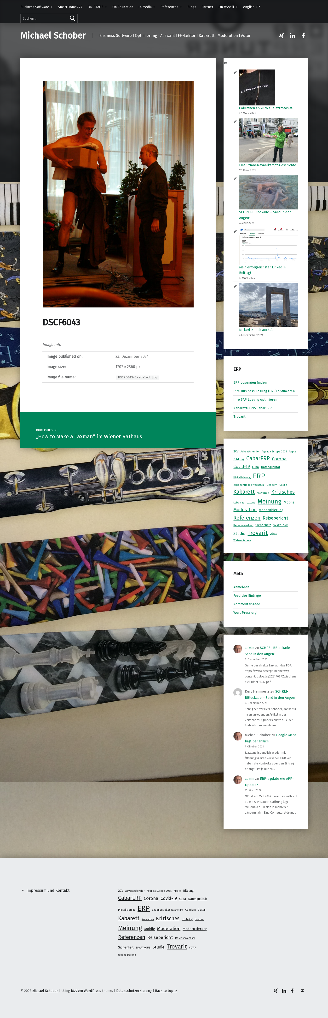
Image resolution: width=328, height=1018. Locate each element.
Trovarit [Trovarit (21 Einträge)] (257, 532)
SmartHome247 (70, 7)
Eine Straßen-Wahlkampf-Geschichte (267, 165)
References (169, 7)
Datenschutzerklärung (134, 991)
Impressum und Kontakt (47, 890)
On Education (122, 7)
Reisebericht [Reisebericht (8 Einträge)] (275, 518)
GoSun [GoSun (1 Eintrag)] (283, 484)
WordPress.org (245, 612)
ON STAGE (95, 7)
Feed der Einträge (247, 595)
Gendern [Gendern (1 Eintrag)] (272, 484)
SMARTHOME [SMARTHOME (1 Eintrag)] (280, 525)
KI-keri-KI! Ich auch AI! (256, 330)
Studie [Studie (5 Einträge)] (239, 533)
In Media (145, 7)
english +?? (251, 7)
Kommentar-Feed (246, 604)
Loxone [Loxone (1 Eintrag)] (251, 502)
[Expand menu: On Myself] (237, 7)
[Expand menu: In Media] (154, 7)
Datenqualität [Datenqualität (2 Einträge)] (270, 467)
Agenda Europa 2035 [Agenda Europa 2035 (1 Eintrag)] (274, 451)
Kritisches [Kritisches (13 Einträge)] (283, 492)
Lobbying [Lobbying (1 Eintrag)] (238, 502)
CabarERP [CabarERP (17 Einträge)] (258, 458)
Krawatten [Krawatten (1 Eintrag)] (263, 492)
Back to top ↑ (166, 991)
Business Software (34, 7)
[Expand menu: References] (181, 7)
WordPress (92, 991)
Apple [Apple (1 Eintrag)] (292, 451)
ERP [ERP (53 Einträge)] (259, 476)
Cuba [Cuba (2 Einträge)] (255, 467)
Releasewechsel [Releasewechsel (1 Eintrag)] (243, 525)
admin (249, 648)
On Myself (226, 7)
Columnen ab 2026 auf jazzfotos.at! (266, 108)
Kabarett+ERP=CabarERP (252, 408)
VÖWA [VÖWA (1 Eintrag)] (273, 534)
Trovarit (239, 416)
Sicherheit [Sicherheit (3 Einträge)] (263, 525)
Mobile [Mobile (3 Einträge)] (289, 502)
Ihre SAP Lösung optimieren (255, 399)
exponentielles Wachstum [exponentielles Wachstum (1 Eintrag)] (249, 484)
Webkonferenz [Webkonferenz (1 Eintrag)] (242, 540)
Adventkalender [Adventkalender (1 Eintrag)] (250, 451)
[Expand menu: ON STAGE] (106, 7)
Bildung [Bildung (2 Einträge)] (238, 459)
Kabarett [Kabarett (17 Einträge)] (244, 491)
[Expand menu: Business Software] (51, 7)
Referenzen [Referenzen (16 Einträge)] (246, 518)
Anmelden (241, 587)
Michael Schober (53, 35)
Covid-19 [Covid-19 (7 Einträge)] (241, 466)
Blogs (191, 7)
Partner (207, 7)
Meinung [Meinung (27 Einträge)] (270, 501)
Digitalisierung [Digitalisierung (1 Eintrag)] (242, 477)
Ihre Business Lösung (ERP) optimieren (264, 391)
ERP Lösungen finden (250, 382)
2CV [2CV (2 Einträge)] (235, 451)
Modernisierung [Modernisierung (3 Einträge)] (271, 510)
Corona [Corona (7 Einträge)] (279, 459)
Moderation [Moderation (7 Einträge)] (245, 509)
